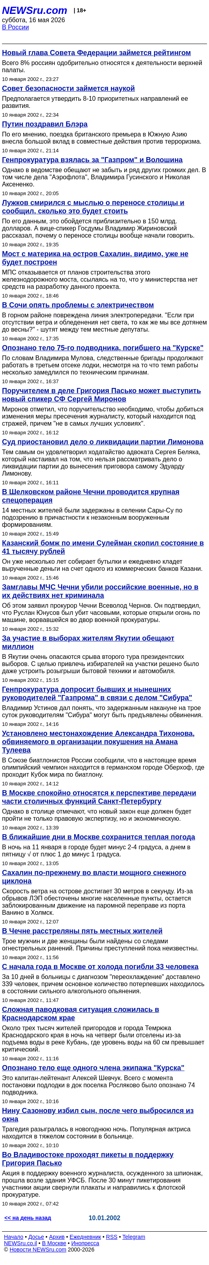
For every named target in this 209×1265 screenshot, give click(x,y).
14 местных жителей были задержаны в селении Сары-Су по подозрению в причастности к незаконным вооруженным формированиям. (92, 517)
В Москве (54, 1243)
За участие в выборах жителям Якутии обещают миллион (88, 642)
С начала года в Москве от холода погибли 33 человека (100, 967)
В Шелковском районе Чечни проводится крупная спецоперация (90, 496)
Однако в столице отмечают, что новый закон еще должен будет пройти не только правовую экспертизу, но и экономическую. (97, 815)
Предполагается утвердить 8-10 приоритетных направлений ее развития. (95, 102)
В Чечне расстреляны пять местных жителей (82, 931)
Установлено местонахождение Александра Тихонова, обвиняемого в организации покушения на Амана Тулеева (98, 741)
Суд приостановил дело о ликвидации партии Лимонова (102, 442)
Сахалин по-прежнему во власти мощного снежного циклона (94, 877)
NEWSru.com (34, 10)
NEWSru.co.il (20, 1243)
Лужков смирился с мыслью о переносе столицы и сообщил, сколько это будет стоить (93, 207)
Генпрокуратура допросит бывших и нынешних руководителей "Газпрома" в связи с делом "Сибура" (97, 693)
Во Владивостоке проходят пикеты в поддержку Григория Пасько (88, 1159)
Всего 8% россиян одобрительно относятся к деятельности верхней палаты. (102, 66)
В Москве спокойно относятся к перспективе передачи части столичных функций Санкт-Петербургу (99, 797)
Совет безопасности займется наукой (68, 88)
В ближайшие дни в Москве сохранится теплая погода (98, 837)
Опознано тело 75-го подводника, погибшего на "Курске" (102, 348)
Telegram (134, 1237)
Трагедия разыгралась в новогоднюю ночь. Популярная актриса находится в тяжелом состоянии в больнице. (96, 1133)
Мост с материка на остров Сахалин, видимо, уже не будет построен (95, 258)
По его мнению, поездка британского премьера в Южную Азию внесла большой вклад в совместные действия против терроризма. (101, 138)
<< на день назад (27, 1218)
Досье (36, 1237)
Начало (13, 1237)
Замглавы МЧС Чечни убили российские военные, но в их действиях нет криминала (100, 591)
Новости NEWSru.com (38, 1249)
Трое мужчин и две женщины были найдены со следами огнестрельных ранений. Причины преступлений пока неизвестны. (100, 945)
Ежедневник (85, 1237)
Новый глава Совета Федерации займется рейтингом (96, 53)
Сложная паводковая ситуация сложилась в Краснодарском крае (80, 1014)
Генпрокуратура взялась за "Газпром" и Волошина (92, 160)
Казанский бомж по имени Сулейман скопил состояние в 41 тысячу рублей (103, 547)
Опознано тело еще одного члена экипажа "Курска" (93, 1068)
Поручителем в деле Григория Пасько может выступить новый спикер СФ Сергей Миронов (101, 395)
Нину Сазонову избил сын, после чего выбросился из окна (98, 1115)
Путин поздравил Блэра (45, 124)
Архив (57, 1237)
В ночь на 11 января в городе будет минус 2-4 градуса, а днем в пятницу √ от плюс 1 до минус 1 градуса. (96, 851)
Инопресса (85, 1243)
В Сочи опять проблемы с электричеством (78, 305)
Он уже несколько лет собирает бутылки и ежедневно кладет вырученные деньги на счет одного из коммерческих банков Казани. (102, 565)
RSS (111, 1237)
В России (15, 27)
